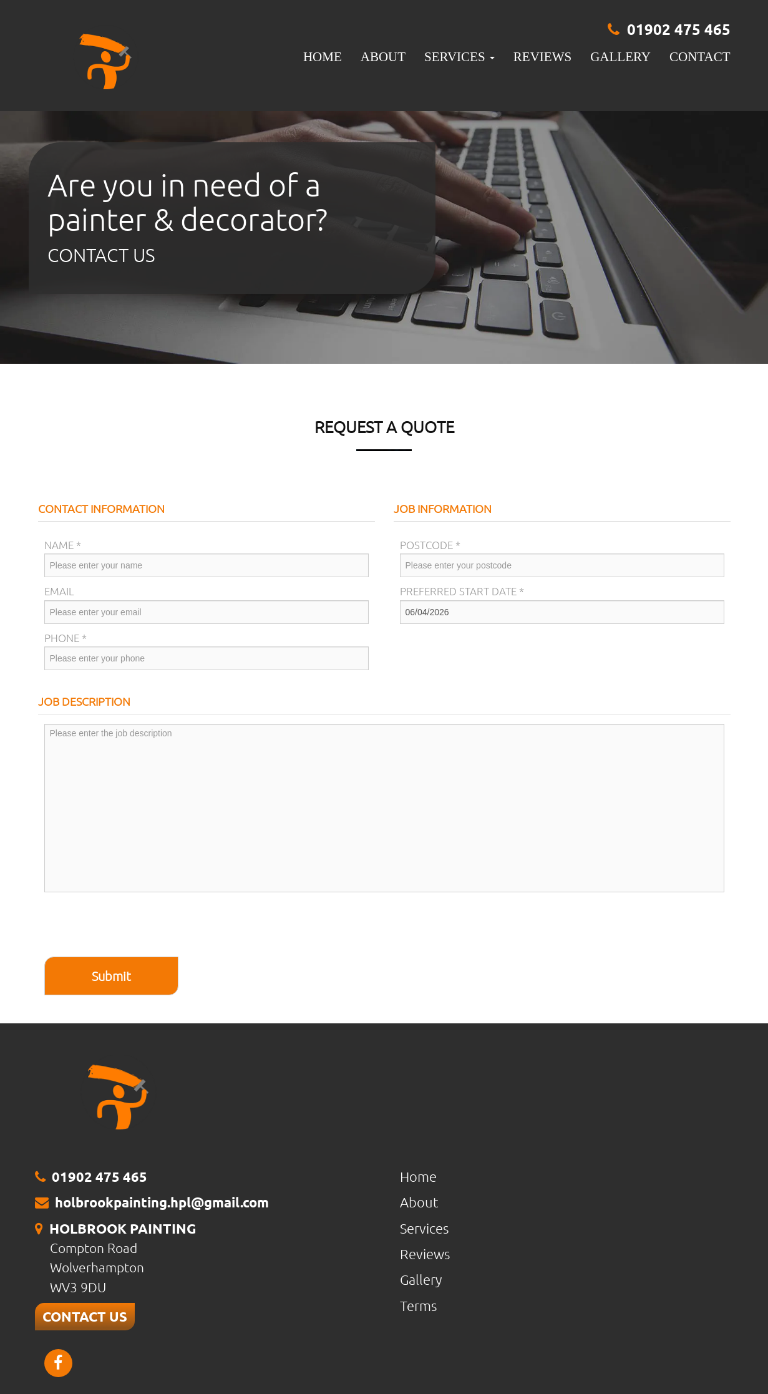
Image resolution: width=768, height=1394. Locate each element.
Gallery (620, 56)
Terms (418, 1305)
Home (322, 56)
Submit (111, 975)
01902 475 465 (679, 29)
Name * (62, 545)
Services (424, 1228)
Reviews (542, 56)
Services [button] (459, 56)
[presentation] (139, 926)
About (383, 56)
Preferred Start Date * (462, 591)
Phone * (65, 638)
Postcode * (430, 545)
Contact (699, 56)
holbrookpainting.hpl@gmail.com (162, 1202)
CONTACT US (84, 1316)
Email (59, 591)
